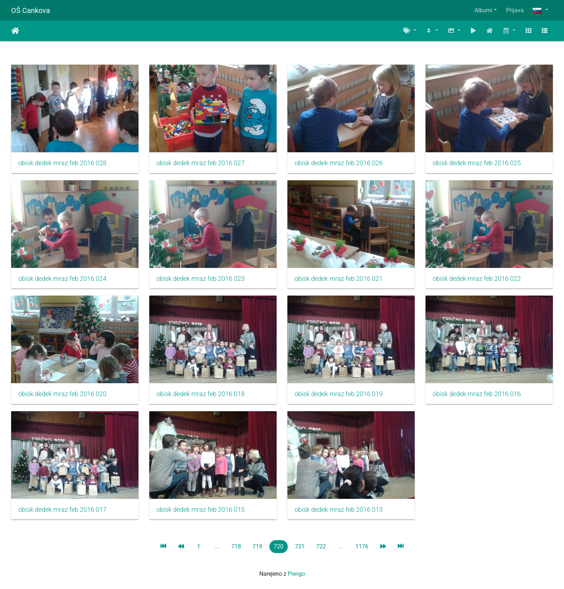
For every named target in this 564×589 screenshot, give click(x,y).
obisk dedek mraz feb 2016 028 (62, 163)
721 (300, 546)
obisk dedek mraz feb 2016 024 (62, 278)
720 (278, 546)
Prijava (515, 10)
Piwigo (296, 573)
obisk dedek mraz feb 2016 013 (339, 509)
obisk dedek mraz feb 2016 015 (200, 509)
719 (257, 546)
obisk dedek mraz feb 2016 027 (200, 163)
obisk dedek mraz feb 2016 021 (339, 278)
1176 (361, 546)
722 (321, 546)
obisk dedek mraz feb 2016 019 (339, 394)
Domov (15, 30)
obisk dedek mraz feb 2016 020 (62, 394)
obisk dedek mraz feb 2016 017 (62, 509)
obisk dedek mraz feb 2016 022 (477, 278)
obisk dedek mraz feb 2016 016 (477, 394)
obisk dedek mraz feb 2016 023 (200, 278)
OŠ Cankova (30, 10)
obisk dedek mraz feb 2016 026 (339, 163)
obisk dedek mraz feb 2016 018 (200, 394)
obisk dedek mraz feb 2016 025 (477, 163)
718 (236, 546)
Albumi (483, 10)
